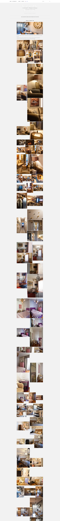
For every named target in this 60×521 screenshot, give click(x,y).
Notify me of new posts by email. (20, 510)
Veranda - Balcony (31, 484)
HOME (10, 1)
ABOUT (19, 1)
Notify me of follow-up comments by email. (21, 508)
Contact (22, 1)
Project (27, 484)
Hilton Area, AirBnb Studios (21, 514)
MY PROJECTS (14, 1)
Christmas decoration (39, 514)
